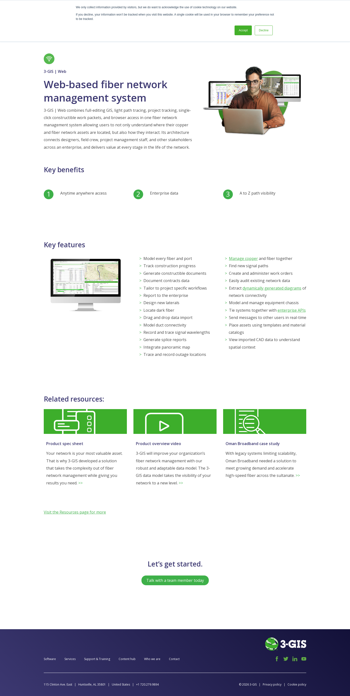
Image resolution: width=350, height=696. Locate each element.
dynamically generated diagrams (272, 288)
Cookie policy (297, 684)
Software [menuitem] (50, 659)
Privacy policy (272, 684)
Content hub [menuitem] (127, 659)
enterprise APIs (292, 310)
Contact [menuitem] (174, 659)
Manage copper (243, 258)
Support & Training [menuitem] (97, 659)
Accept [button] (243, 30)
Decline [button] (264, 30)
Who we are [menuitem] (152, 659)
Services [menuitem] (70, 659)
